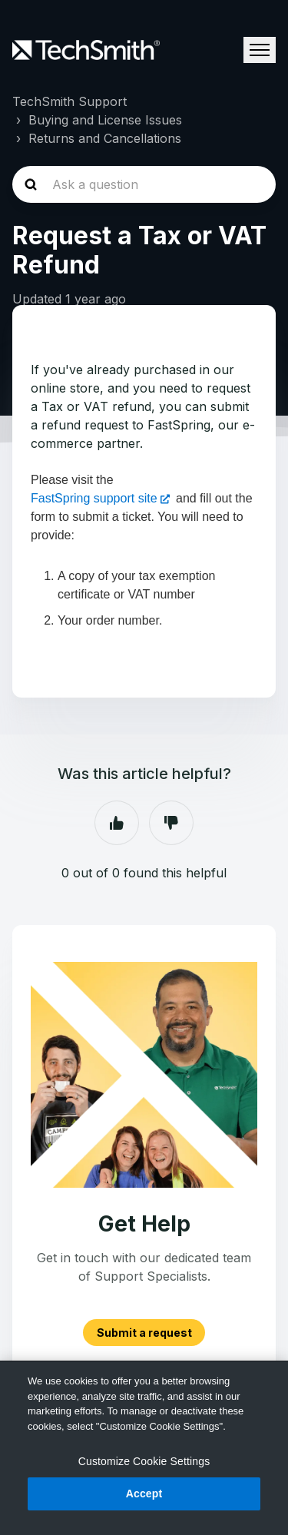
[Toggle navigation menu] (259, 50)
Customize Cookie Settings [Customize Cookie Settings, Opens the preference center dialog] (144, 1461)
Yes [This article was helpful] (116, 823)
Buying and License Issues (105, 120)
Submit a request (144, 1332)
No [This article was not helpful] (171, 823)
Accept (144, 1493)
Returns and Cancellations (104, 138)
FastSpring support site (94, 498)
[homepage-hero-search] (144, 184)
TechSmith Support (69, 101)
